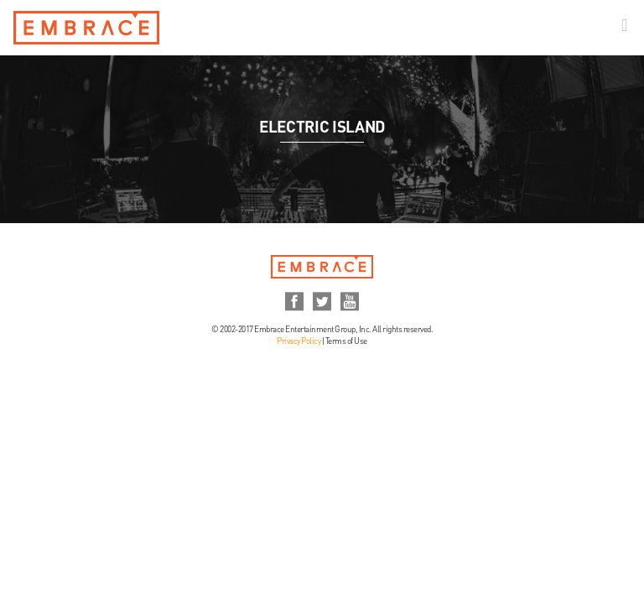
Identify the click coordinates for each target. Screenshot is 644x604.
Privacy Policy (298, 341)
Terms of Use (346, 341)
